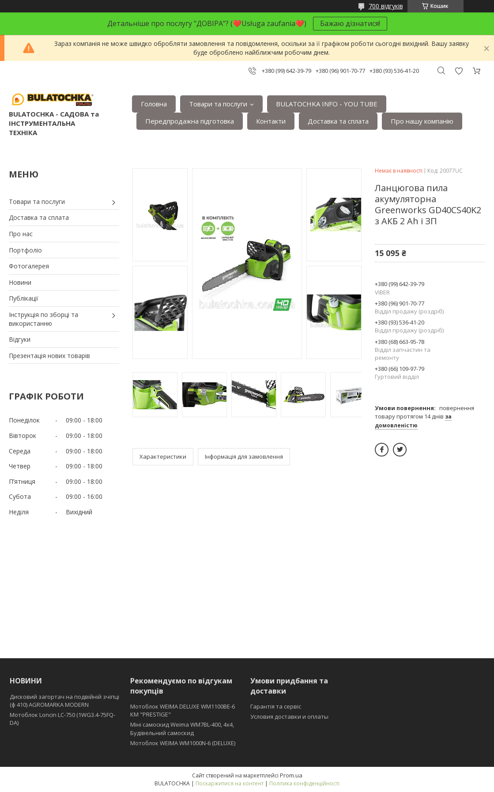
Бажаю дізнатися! (350, 23)
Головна (154, 103)
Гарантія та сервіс (275, 706)
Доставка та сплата (338, 121)
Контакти (271, 121)
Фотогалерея (29, 266)
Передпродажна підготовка (189, 121)
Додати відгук (459, 71)
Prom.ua (291, 775)
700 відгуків (386, 6)
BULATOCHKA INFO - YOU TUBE (326, 103)
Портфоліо (25, 250)
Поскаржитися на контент (230, 783)
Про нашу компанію (422, 121)
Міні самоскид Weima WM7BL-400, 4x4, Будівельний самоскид (182, 728)
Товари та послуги (218, 103)
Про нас (21, 234)
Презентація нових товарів (49, 355)
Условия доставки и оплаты (289, 716)
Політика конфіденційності (304, 783)
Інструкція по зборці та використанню (43, 319)
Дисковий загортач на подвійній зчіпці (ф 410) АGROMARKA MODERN (64, 701)
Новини (20, 282)
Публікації (23, 298)
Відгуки (19, 339)
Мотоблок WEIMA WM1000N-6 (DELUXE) (182, 743)
